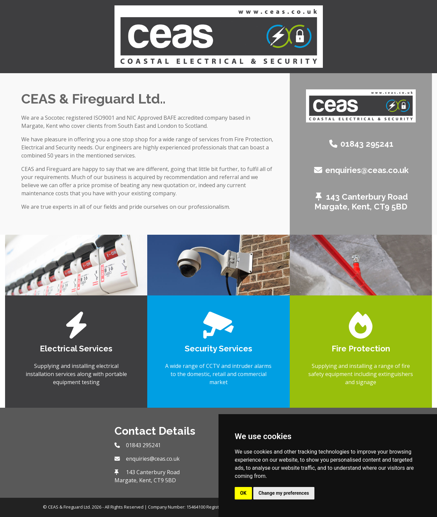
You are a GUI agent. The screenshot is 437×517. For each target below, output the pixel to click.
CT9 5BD (390, 206)
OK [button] (243, 493)
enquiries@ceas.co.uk (367, 170)
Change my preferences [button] (284, 493)
